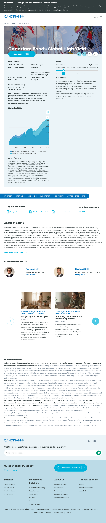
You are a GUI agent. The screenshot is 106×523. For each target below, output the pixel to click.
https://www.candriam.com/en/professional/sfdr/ (63, 420)
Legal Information (42, 509)
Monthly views (9, 491)
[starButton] (90, 54)
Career (81, 484)
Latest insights (9, 484)
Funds (14, 23)
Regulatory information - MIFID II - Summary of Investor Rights (75, 509)
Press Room (58, 491)
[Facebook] (100, 441)
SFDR (69, 513)
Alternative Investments (38, 501)
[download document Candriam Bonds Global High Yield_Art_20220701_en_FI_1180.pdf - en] (39, 211)
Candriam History (60, 484)
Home (6, 23)
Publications (8, 494)
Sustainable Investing (37, 488)
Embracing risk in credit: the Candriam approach (69, 317)
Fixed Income (34, 491)
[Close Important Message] (100, 6)
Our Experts (58, 488)
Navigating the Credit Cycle (35, 316)
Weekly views (9, 488)
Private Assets (34, 504)
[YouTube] (94, 441)
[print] (79, 54)
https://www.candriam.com (75, 401)
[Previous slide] (10, 321)
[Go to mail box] (84, 54)
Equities (32, 498)
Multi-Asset (33, 494)
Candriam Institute (61, 494)
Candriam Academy (61, 498)
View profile (32, 275)
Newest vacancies (86, 488)
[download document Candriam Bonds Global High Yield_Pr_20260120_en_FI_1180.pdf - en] (17, 211)
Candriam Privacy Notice (42, 513)
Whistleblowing (59, 513)
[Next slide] (95, 321)
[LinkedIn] (89, 441)
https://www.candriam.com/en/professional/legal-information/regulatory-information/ (53, 408)
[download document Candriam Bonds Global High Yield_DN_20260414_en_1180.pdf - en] (62, 211)
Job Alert (82, 491)
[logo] (14, 17)
